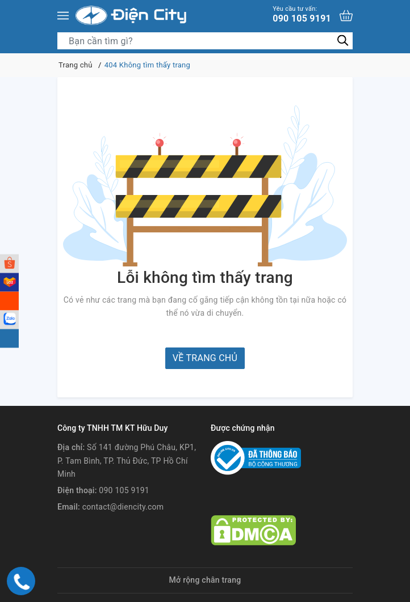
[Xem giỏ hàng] (346, 15)
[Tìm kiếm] (343, 40)
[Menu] (63, 15)
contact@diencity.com (123, 506)
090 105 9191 (302, 14)
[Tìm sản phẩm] (205, 40)
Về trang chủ (205, 358)
